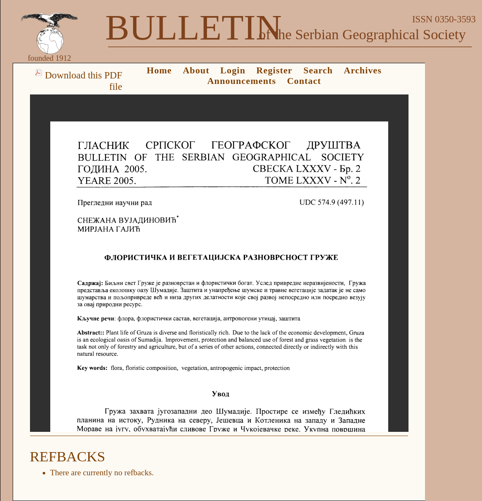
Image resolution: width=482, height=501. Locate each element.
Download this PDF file (83, 81)
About (196, 70)
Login (233, 70)
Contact (304, 81)
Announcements (241, 81)
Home (159, 70)
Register (274, 70)
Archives (363, 70)
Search (318, 70)
